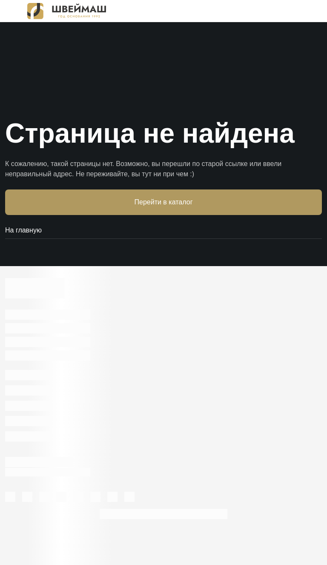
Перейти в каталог (164, 202)
